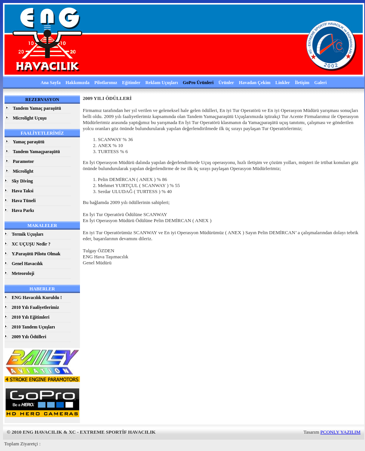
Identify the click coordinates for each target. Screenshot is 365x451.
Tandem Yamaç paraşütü (37, 108)
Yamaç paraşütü (28, 141)
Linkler (282, 82)
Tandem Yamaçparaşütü (36, 151)
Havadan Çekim (255, 82)
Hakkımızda (77, 82)
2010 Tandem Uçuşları (33, 327)
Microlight (23, 171)
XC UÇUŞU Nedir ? (31, 244)
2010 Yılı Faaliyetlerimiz (35, 307)
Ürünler (226, 82)
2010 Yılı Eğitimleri (30, 317)
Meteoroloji (23, 273)
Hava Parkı (23, 210)
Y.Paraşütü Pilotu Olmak (36, 253)
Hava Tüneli (23, 200)
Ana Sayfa (51, 82)
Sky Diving (22, 181)
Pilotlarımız (105, 82)
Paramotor (23, 161)
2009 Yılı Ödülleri (29, 336)
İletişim (302, 82)
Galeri (320, 82)
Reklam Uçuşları (161, 82)
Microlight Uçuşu (29, 118)
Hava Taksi (23, 190)
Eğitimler (131, 82)
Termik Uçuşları (27, 234)
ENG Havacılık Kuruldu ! (37, 297)
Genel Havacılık (27, 263)
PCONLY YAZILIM (340, 432)
